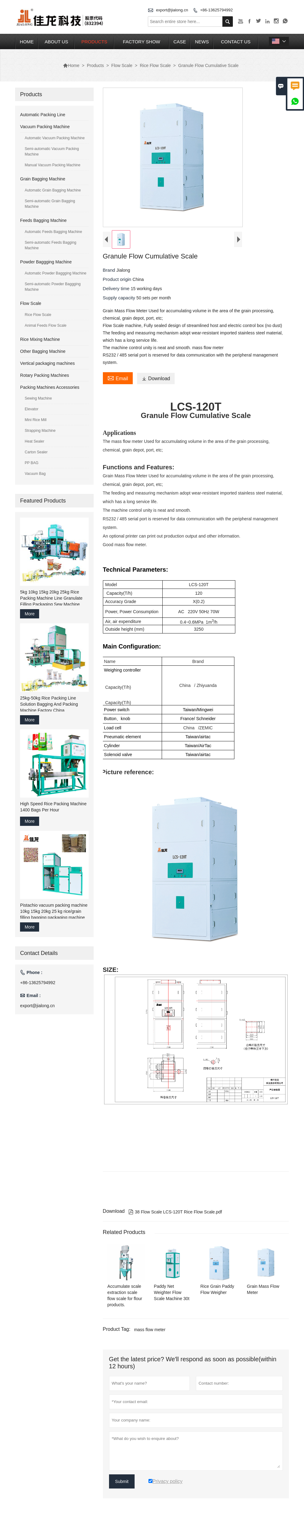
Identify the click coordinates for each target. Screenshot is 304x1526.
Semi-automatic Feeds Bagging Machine (50, 245)
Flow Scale (121, 65)
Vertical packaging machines (47, 363)
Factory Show (141, 41)
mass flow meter (149, 1329)
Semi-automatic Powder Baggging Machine (52, 287)
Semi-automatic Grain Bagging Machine (50, 204)
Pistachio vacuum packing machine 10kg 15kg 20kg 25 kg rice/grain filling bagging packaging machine (53, 911)
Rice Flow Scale (155, 65)
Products (94, 41)
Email (117, 377)
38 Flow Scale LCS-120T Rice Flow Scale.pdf (175, 1211)
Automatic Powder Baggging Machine (55, 273)
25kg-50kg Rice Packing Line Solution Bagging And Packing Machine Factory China (49, 704)
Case (179, 41)
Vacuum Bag (35, 473)
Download (156, 378)
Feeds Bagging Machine (43, 220)
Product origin (118, 279)
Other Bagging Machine (42, 351)
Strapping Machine (40, 430)
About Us (56, 41)
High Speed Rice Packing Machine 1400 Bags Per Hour (53, 806)
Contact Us (235, 41)
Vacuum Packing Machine (45, 126)
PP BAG (31, 463)
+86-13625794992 (216, 10)
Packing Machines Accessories (49, 387)
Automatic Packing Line (42, 114)
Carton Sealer (36, 452)
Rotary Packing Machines (44, 375)
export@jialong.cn (172, 10)
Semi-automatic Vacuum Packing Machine (52, 151)
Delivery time (117, 288)
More (29, 613)
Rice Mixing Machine (40, 339)
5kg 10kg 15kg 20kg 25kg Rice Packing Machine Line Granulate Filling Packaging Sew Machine (51, 598)
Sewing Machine (38, 398)
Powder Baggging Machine (45, 261)
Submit (122, 1481)
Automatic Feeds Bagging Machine (53, 232)
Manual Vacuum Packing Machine (52, 165)
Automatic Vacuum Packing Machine (55, 138)
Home (27, 41)
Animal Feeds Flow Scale (45, 325)
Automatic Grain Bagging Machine (53, 190)
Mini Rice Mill (36, 420)
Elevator (31, 409)
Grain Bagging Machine (42, 178)
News (202, 41)
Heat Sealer (34, 441)
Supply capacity (119, 297)
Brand (109, 270)
